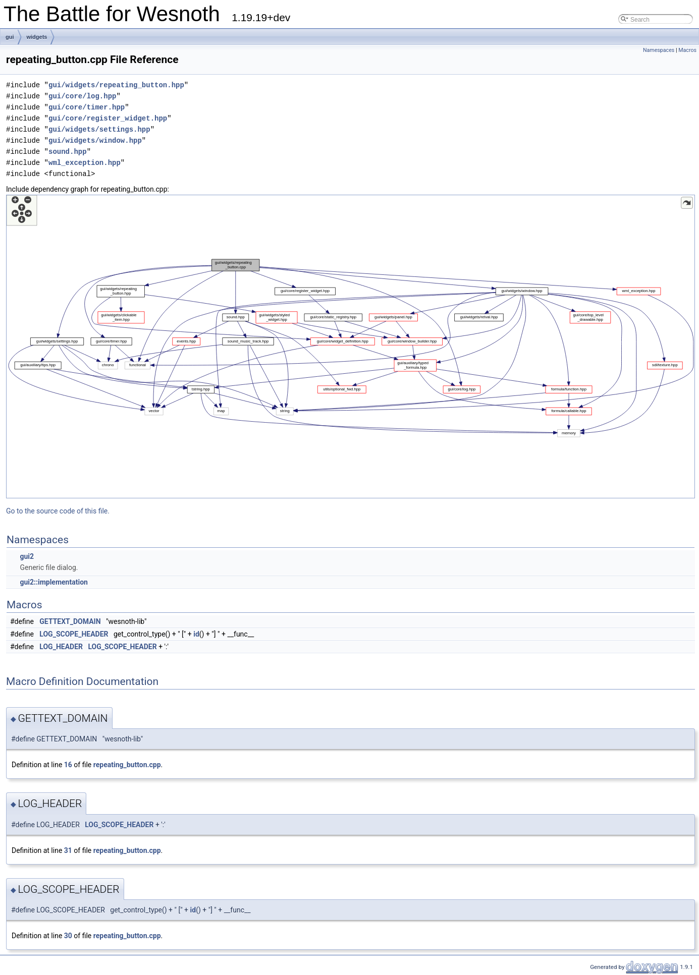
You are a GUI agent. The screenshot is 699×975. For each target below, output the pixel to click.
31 (68, 850)
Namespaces (658, 50)
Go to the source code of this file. (58, 511)
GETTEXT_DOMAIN (69, 621)
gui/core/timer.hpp (86, 107)
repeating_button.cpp (127, 765)
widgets (37, 37)
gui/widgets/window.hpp (95, 140)
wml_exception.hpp (84, 162)
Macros (687, 50)
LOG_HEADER (61, 647)
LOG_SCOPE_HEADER (73, 634)
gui (10, 37)
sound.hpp (67, 151)
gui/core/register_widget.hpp (107, 118)
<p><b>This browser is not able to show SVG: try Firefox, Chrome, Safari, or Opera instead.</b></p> (350, 346)
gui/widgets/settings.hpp (99, 129)
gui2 (27, 556)
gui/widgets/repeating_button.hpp (116, 85)
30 (68, 936)
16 (68, 765)
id (196, 634)
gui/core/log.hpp (82, 96)
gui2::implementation (53, 582)
